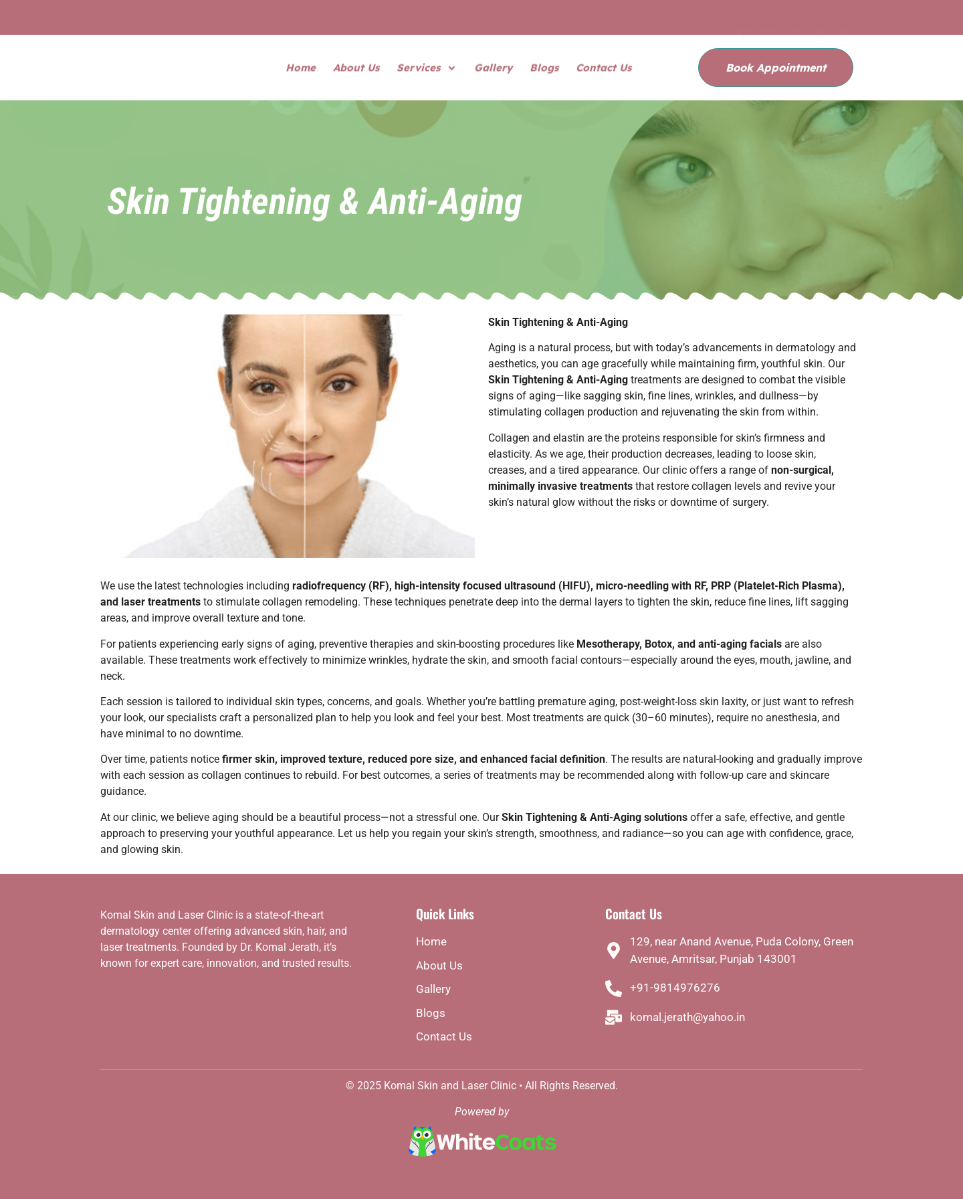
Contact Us (603, 68)
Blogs (544, 68)
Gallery (493, 68)
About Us (356, 68)
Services (427, 69)
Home (301, 68)
